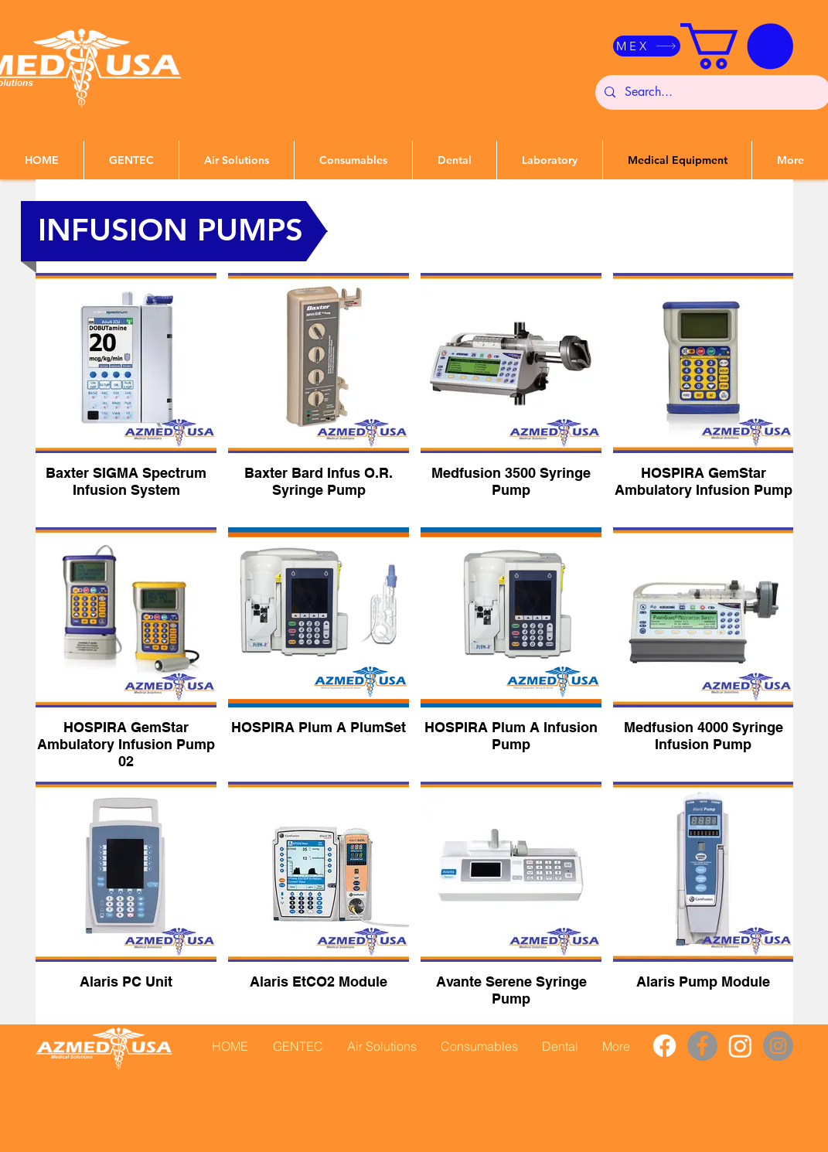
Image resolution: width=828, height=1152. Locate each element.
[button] (736, 46)
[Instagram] (740, 1046)
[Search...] (712, 92)
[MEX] (646, 46)
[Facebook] (664, 1046)
